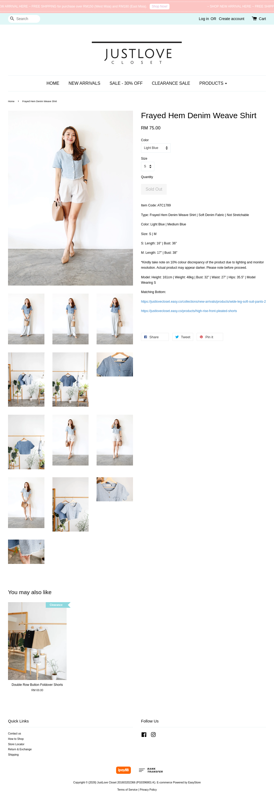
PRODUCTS (213, 83)
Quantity (147, 177)
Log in (204, 19)
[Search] (24, 19)
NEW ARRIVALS (84, 83)
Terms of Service (127, 789)
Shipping (13, 754)
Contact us (14, 733)
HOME (53, 83)
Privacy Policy (148, 789)
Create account (231, 19)
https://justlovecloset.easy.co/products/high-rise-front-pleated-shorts (189, 311)
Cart (262, 19)
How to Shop (16, 738)
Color (145, 140)
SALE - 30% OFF (126, 83)
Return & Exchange (20, 749)
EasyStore (194, 782)
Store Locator (16, 744)
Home (11, 101)
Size (144, 158)
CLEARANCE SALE (171, 83)
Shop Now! (162, 6)
